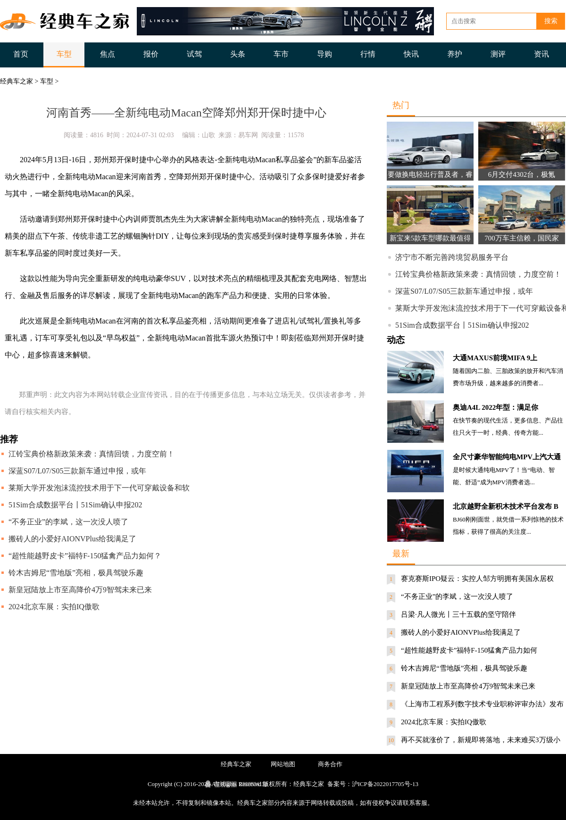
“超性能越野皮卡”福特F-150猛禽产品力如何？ (84, 556)
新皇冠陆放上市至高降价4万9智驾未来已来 (80, 590)
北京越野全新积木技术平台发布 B (505, 506)
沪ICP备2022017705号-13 (385, 783)
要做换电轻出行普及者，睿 (430, 174)
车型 (64, 54)
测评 (498, 54)
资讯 (541, 54)
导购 (324, 54)
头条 (237, 54)
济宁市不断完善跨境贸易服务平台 (451, 257)
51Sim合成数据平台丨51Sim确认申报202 (75, 505)
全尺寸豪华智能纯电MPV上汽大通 (507, 457)
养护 (454, 54)
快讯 (411, 54)
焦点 (107, 54)
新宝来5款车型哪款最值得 (430, 238)
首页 (20, 54)
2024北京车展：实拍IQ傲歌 (54, 607)
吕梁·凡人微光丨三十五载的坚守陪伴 (458, 614)
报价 (150, 54)
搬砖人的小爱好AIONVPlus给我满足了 (72, 539)
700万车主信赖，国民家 (521, 238)
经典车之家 (16, 81)
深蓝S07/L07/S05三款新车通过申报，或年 (77, 471)
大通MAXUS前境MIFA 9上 (495, 358)
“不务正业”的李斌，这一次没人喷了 (68, 522)
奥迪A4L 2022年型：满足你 (495, 407)
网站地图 (283, 764)
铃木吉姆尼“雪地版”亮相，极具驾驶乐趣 (75, 573)
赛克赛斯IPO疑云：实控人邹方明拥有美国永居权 (477, 578)
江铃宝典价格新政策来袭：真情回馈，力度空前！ (91, 454)
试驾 (194, 54)
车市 (281, 54)
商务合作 (330, 764)
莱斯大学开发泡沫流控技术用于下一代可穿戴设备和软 (99, 488)
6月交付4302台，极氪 (522, 174)
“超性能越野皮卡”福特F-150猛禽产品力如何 (469, 650)
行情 (367, 54)
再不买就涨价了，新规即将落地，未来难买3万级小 (480, 740)
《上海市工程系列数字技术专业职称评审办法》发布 (482, 704)
